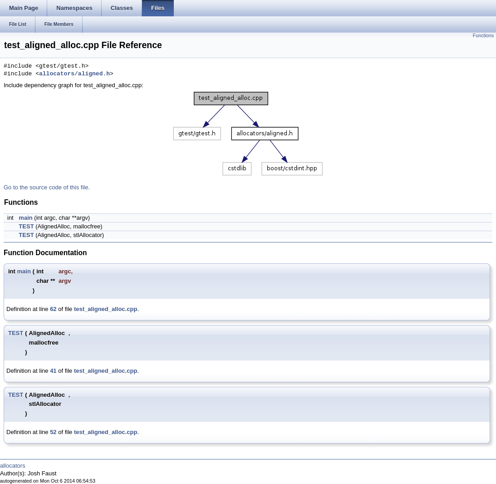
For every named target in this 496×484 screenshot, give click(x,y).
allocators (12, 465)
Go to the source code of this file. (47, 187)
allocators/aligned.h (74, 74)
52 (53, 432)
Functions (483, 35)
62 (53, 309)
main (25, 217)
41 (53, 370)
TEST (26, 226)
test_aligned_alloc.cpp (105, 309)
